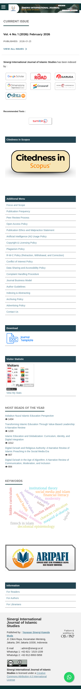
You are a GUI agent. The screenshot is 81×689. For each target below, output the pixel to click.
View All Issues (13, 48)
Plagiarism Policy (15, 249)
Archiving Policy (14, 299)
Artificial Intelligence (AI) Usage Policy (26, 236)
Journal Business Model (19, 280)
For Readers (13, 591)
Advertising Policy (15, 305)
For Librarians (13, 604)
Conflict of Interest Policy (19, 261)
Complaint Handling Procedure (22, 274)
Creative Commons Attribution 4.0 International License (27, 676)
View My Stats (13, 392)
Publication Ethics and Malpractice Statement (30, 230)
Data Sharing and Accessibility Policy (26, 267)
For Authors (12, 598)
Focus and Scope (15, 205)
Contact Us (12, 311)
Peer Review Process (17, 217)
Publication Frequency (18, 211)
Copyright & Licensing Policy (21, 242)
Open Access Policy (17, 224)
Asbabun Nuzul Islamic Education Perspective (29, 415)
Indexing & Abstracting (18, 293)
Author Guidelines (15, 286)
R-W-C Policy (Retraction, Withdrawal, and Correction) (35, 255)
